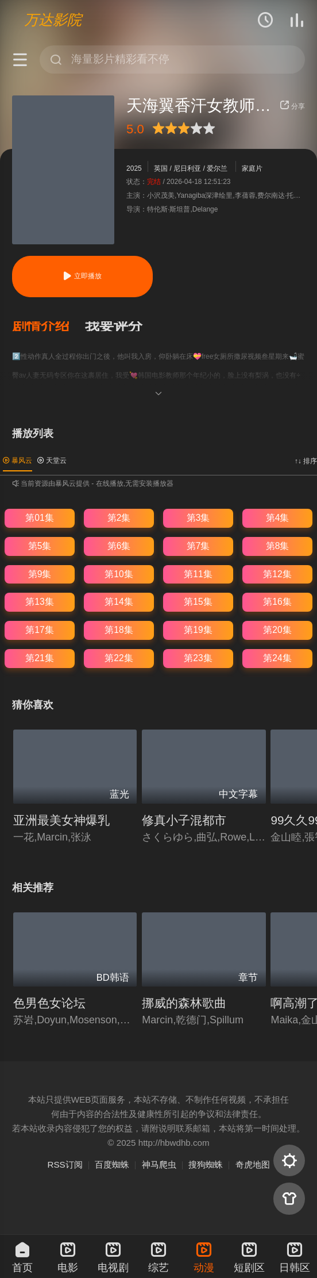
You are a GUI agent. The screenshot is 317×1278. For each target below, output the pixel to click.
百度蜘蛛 (112, 1164)
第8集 (277, 546)
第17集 (39, 630)
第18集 (119, 630)
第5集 (40, 546)
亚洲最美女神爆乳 (61, 820)
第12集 (277, 574)
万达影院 (53, 19)
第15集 (198, 602)
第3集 (198, 518)
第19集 (198, 630)
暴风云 (17, 460)
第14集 (119, 602)
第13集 (39, 602)
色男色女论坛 (49, 1003)
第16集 (277, 602)
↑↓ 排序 (306, 461)
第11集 (198, 574)
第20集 (277, 630)
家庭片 (252, 168)
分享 (292, 106)
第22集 (119, 658)
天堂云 (52, 460)
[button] (49, 326)
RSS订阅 (64, 1164)
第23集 (198, 658)
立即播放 (82, 276)
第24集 (277, 658)
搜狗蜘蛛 (205, 1164)
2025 (134, 168)
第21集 (39, 658)
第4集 (277, 518)
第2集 (119, 518)
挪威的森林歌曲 (184, 1003)
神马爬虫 (159, 1164)
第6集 (119, 546)
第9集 (40, 574)
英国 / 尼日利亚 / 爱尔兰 (190, 168)
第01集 (39, 518)
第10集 (119, 574)
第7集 (198, 546)
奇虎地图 (252, 1164)
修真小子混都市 (184, 820)
